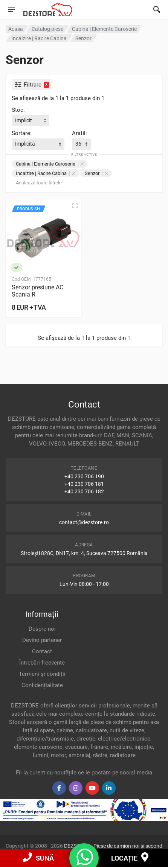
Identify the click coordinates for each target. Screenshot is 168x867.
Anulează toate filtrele (39, 183)
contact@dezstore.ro (84, 522)
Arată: (79, 133)
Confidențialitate (42, 685)
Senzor (96, 173)
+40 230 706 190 (84, 476)
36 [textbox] (78, 144)
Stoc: (18, 109)
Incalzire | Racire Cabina (45, 173)
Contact (42, 651)
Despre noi (42, 628)
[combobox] (30, 120)
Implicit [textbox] (23, 120)
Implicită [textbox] (25, 144)
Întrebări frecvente (42, 662)
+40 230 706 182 (84, 491)
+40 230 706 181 (84, 484)
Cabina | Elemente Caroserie (50, 164)
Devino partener (42, 640)
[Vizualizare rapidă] (75, 205)
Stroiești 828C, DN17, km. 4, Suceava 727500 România (84, 553)
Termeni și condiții (42, 674)
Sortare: (22, 133)
